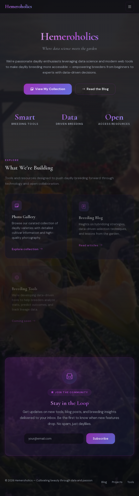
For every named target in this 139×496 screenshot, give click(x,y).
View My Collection (47, 89)
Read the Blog (95, 89)
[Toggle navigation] (130, 7)
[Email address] (54, 440)
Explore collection (27, 252)
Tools (130, 482)
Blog (104, 482)
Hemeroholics (18, 7)
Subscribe (100, 441)
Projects (117, 482)
